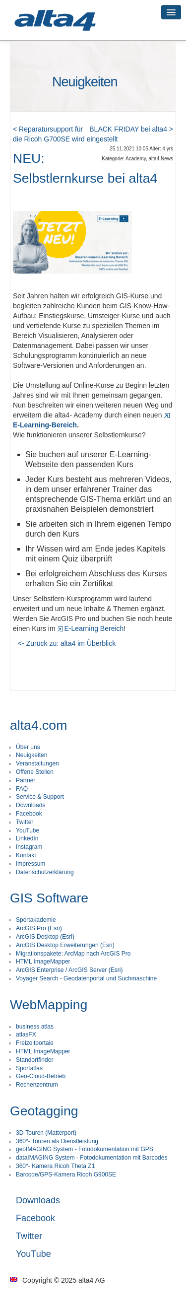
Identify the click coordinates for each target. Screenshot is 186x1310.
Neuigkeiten (31, 755)
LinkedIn (27, 838)
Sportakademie (36, 919)
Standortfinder (34, 1059)
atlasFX (26, 1034)
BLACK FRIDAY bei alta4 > (131, 129)
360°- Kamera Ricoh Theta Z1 (55, 1166)
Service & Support (40, 796)
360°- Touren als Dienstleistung (57, 1141)
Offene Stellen (35, 771)
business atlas (35, 1026)
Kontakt (26, 855)
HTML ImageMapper (43, 961)
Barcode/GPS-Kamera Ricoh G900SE (66, 1174)
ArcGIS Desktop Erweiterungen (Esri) (65, 945)
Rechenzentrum (37, 1084)
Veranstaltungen (37, 763)
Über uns (28, 747)
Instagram (29, 846)
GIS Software (49, 898)
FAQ (22, 788)
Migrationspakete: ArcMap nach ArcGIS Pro (73, 953)
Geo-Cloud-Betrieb (40, 1076)
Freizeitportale (35, 1042)
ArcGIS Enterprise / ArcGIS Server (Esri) (69, 969)
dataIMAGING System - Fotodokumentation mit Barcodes (91, 1157)
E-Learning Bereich (90, 628)
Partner (25, 780)
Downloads (30, 805)
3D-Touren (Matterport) (46, 1132)
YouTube (27, 830)
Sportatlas (29, 1068)
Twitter (24, 822)
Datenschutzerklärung (45, 872)
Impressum (30, 863)
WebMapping (48, 1004)
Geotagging (44, 1110)
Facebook (29, 813)
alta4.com (38, 725)
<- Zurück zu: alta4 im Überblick (67, 643)
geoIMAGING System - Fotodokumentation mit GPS (84, 1149)
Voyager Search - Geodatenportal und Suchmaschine (86, 978)
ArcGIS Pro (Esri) (39, 928)
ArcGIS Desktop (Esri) (45, 936)
